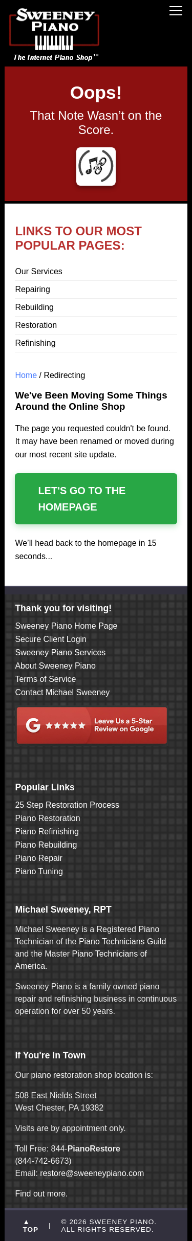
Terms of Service (45, 679)
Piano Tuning (38, 871)
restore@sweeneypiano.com (92, 1173)
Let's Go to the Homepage (81, 499)
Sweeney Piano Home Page (66, 626)
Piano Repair (38, 858)
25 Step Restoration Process (67, 805)
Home (26, 375)
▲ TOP (30, 1225)
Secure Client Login (51, 639)
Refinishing (35, 343)
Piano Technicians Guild (121, 941)
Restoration (36, 325)
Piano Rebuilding (46, 844)
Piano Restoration (47, 818)
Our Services (38, 271)
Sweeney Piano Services (60, 652)
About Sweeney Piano (55, 665)
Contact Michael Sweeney (62, 692)
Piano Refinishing (47, 831)
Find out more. (41, 1193)
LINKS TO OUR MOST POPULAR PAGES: (78, 238)
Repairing (32, 289)
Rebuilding (34, 307)
